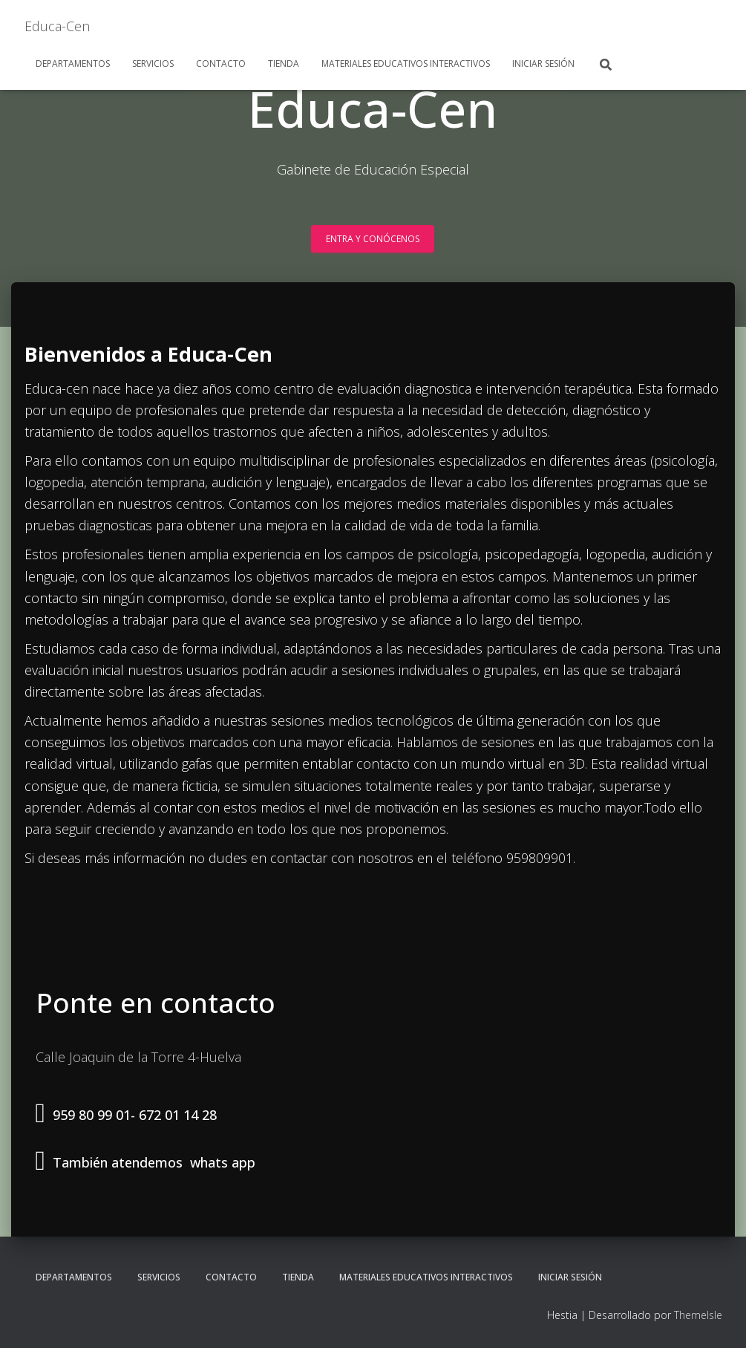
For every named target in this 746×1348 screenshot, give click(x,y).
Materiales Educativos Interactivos (405, 63)
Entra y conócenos (372, 238)
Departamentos (73, 63)
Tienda (283, 63)
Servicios (153, 63)
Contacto (221, 63)
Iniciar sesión (543, 63)
